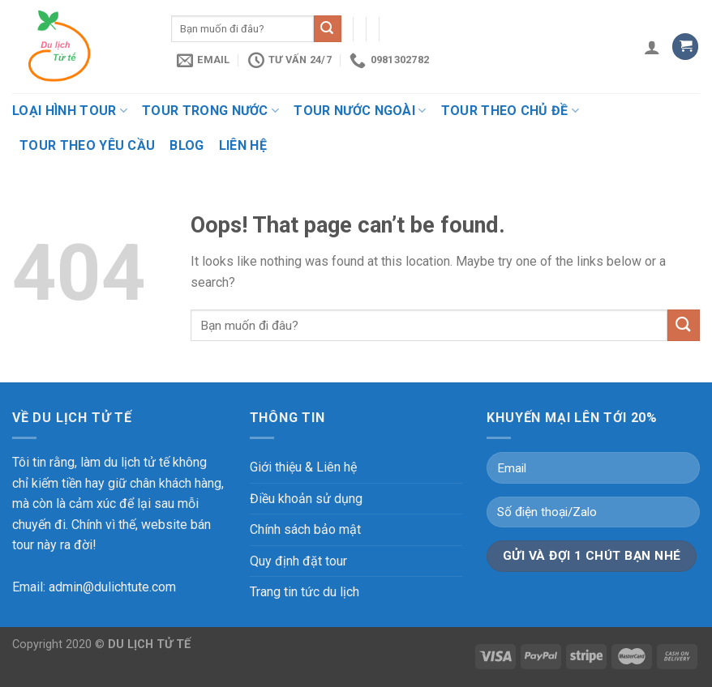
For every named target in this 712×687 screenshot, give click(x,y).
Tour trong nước (210, 110)
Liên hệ (243, 145)
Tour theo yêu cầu (87, 145)
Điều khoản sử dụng (306, 498)
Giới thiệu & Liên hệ (303, 467)
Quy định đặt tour (298, 561)
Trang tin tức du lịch (304, 592)
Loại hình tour (69, 110)
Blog (186, 145)
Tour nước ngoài (360, 110)
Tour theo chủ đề (510, 110)
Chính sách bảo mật (305, 529)
